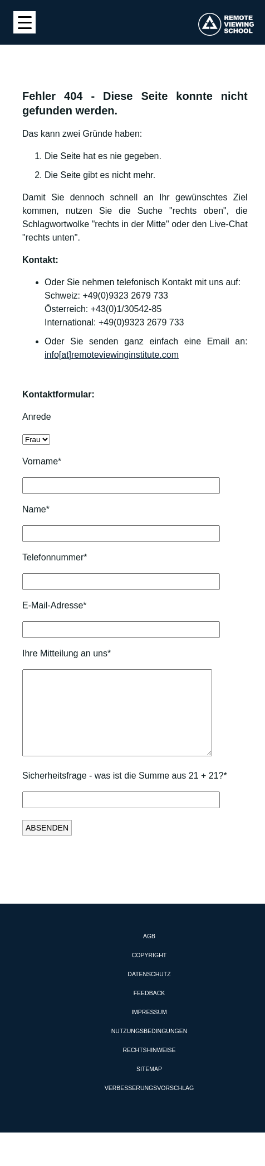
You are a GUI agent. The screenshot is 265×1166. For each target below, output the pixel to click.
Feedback (149, 1009)
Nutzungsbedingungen (149, 1047)
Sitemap (149, 1085)
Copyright (149, 971)
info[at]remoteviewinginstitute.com (112, 354)
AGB (149, 952)
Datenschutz (148, 990)
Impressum (149, 1028)
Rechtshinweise (148, 1066)
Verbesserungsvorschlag (149, 1104)
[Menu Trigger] (24, 22)
